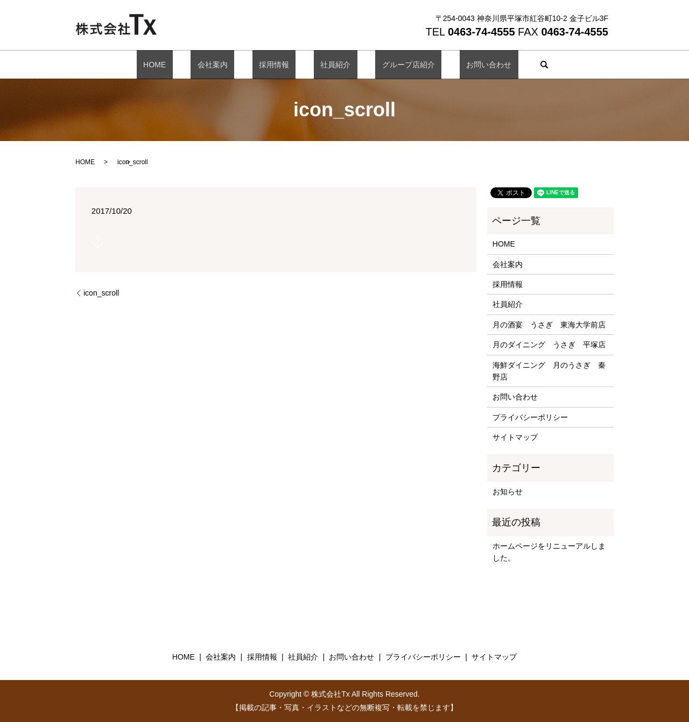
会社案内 (232, 64)
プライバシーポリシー (530, 417)
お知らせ (508, 491)
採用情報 (280, 64)
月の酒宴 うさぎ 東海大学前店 (549, 324)
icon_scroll (101, 293)
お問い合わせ (455, 64)
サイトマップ (515, 437)
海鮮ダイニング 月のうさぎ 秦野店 (549, 371)
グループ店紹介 (388, 64)
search (504, 65)
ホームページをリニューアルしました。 (549, 552)
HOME (188, 64)
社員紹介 (329, 64)
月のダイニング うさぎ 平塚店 (549, 344)
